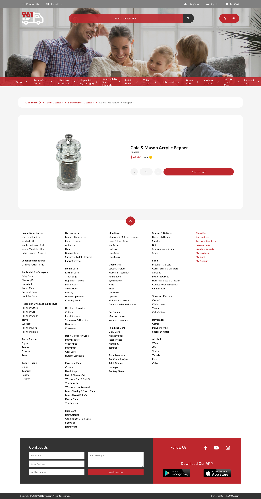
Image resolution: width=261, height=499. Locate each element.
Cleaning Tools (73, 300)
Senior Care (28, 288)
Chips (155, 252)
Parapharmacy (117, 355)
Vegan (155, 308)
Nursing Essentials (74, 355)
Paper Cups (71, 284)
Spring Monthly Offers (33, 249)
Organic (156, 300)
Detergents (168, 81)
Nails (111, 284)
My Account (202, 260)
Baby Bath (70, 347)
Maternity (114, 343)
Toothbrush (71, 383)
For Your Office (30, 307)
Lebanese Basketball (63, 82)
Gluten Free (158, 304)
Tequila (156, 355)
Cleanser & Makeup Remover (124, 237)
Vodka (155, 351)
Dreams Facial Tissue (33, 264)
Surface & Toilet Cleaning (78, 256)
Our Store (31, 102)
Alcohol (156, 339)
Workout (26, 323)
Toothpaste (71, 403)
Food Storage (72, 316)
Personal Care (29, 292)
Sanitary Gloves (117, 371)
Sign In (212, 4)
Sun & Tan (114, 245)
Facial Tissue (128, 82)
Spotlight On (28, 241)
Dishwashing (71, 252)
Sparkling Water (160, 331)
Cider (155, 363)
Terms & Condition (206, 241)
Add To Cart (199, 171)
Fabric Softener (73, 260)
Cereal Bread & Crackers (165, 268)
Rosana (26, 355)
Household (27, 284)
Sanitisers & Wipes (118, 359)
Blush (111, 288)
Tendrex (26, 347)
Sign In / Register (206, 249)
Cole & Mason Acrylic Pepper (116, 102)
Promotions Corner (40, 82)
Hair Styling (71, 426)
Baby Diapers (72, 339)
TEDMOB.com (232, 495)
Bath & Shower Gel (75, 375)
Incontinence (115, 339)
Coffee (155, 323)
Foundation (115, 276)
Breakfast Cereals (161, 264)
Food (155, 260)
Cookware (70, 328)
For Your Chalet (30, 315)
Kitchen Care (72, 272)
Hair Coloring (72, 414)
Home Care (189, 82)
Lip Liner (113, 296)
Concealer (114, 292)
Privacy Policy (204, 245)
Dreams (26, 351)
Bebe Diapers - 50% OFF (35, 252)
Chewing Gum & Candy (164, 249)
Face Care (114, 252)
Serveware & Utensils (81, 102)
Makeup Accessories (119, 300)
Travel (25, 319)
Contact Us (30, 4)
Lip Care (113, 249)
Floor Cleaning (72, 241)
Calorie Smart (159, 312)
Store (19, 81)
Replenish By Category (87, 82)
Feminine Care (29, 296)
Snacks (156, 241)
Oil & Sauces (158, 288)
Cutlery (69, 312)
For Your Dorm (30, 327)
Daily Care (114, 331)
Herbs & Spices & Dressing (166, 280)
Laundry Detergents (75, 237)
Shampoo (70, 422)
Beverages (158, 319)
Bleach (68, 249)
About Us (54, 4)
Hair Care (70, 410)
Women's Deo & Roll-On (78, 379)
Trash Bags (71, 276)
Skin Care (114, 233)
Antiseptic (70, 245)
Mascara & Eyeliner (119, 272)
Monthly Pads (116, 335)
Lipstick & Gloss (117, 268)
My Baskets (202, 252)
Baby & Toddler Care (228, 81)
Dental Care (71, 399)
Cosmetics (115, 264)
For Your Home (30, 331)
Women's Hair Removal (77, 387)
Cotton (69, 367)
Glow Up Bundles (31, 237)
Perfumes (114, 312)
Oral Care (70, 351)
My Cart (232, 4)
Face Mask (114, 256)
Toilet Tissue (147, 82)
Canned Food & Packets (165, 284)
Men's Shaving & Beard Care (80, 391)
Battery (69, 292)
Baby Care (27, 276)
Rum (154, 359)
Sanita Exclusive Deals (33, 245)
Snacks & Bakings (162, 233)
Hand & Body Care (118, 241)
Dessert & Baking (161, 237)
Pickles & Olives (160, 276)
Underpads (115, 367)
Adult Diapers (116, 363)
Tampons (114, 347)
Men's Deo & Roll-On (76, 395)
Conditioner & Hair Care (78, 418)
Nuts (154, 245)
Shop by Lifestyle (162, 296)
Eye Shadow (115, 280)
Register (191, 4)
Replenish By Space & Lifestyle (109, 81)
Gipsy (25, 343)
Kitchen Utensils (208, 82)
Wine (155, 343)
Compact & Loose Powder (122, 304)
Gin (154, 347)
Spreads (156, 272)
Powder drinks (160, 327)
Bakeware (70, 324)
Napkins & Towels (74, 280)
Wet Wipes (71, 343)
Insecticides (71, 288)
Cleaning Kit (28, 280)
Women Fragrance (118, 320)
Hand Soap (71, 371)
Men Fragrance (117, 316)
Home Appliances (74, 296)
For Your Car (28, 311)
